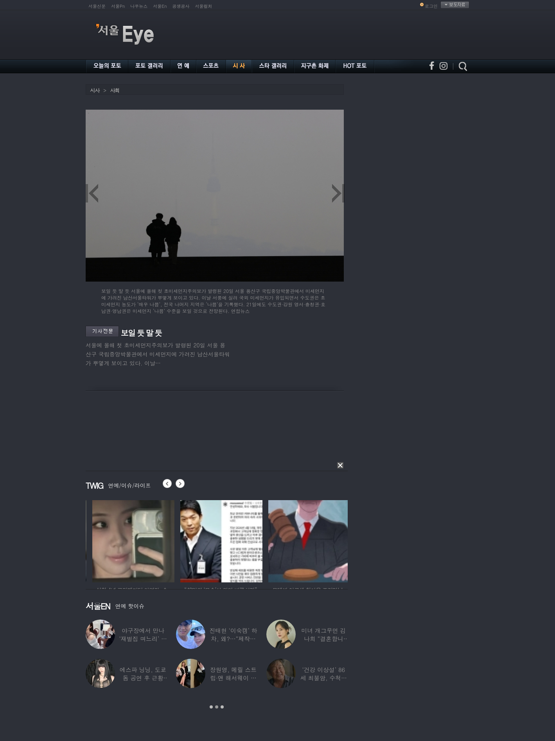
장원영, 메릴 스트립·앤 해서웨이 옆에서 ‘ (233, 677)
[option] (159, 540)
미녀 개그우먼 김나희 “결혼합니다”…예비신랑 (323, 638)
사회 (114, 90)
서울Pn (118, 6)
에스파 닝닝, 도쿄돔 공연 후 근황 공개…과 (143, 677)
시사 (94, 90)
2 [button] (216, 706)
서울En (160, 6)
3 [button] (222, 706)
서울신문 (97, 6)
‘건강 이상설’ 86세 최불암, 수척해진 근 (323, 677)
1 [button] (211, 706)
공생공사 (181, 6)
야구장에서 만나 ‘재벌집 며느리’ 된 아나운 (143, 638)
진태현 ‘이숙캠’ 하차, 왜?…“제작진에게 (233, 638)
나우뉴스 (138, 6)
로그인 (431, 6)
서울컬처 (203, 6)
